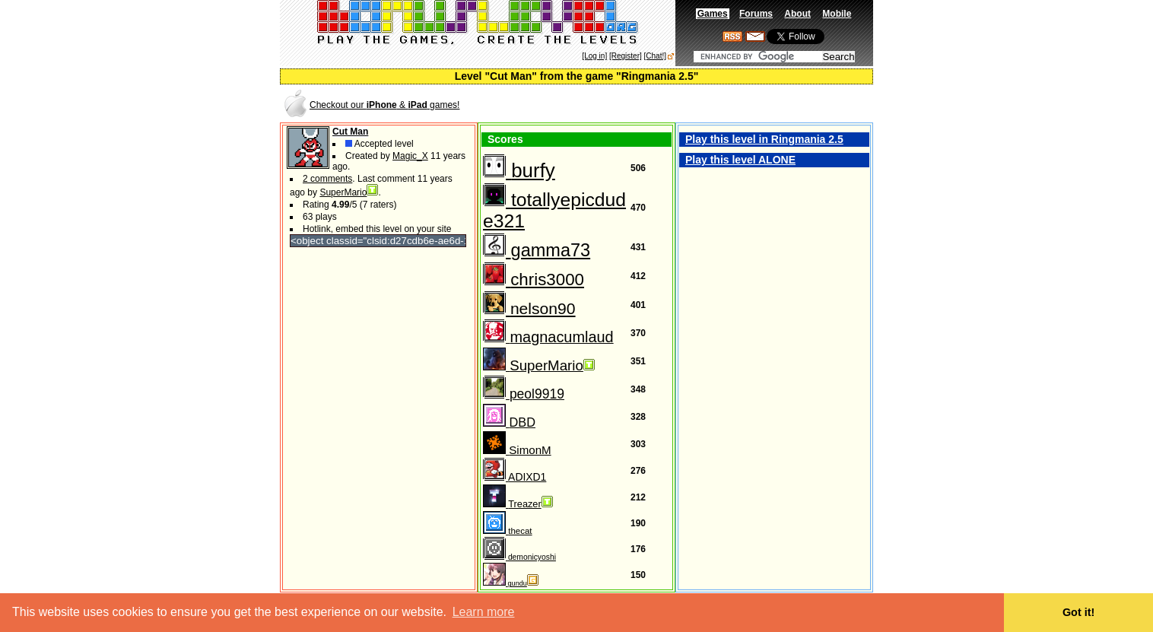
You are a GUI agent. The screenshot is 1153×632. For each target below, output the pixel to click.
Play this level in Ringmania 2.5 (764, 139)
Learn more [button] (484, 611)
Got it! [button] (1078, 612)
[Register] (625, 56)
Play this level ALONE (740, 160)
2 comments (327, 178)
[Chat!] (655, 56)
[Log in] (594, 56)
